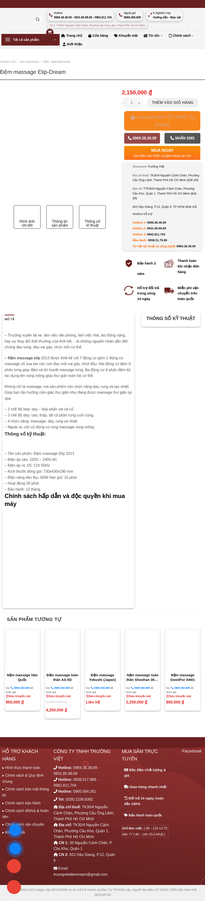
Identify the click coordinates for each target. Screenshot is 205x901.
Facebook (192, 751)
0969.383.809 (20, 687)
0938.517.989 (84, 780)
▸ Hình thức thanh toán (21, 768)
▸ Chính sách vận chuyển (23, 824)
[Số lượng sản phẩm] (131, 102)
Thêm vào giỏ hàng (173, 103)
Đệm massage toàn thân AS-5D (62, 677)
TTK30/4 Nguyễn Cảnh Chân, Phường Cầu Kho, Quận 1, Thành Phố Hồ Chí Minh (165, 193)
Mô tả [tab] (9, 319)
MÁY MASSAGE (29, 61)
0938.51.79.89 (157, 240)
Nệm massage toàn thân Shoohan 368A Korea (142, 677)
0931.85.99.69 (156, 228)
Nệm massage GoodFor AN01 (183, 677)
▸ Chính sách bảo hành (21, 803)
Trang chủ (8, 61)
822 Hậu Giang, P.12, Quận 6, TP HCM (165, 206)
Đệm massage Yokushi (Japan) (102, 677)
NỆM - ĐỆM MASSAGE (57, 61)
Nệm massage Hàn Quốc (22, 677)
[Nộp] (38, 19)
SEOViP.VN (102, 895)
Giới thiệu (72, 44)
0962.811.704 (156, 234)
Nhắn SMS (182, 138)
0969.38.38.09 (142, 138)
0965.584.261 (84, 791)
